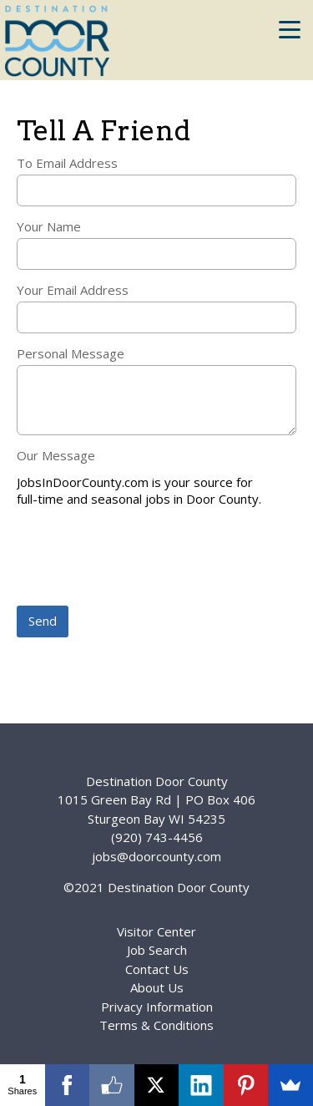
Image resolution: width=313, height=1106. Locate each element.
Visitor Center (156, 931)
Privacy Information (157, 1006)
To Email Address (67, 163)
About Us (157, 987)
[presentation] (143, 558)
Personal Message (70, 353)
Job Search (157, 949)
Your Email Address (73, 290)
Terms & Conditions (156, 1025)
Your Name (49, 226)
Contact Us (157, 969)
